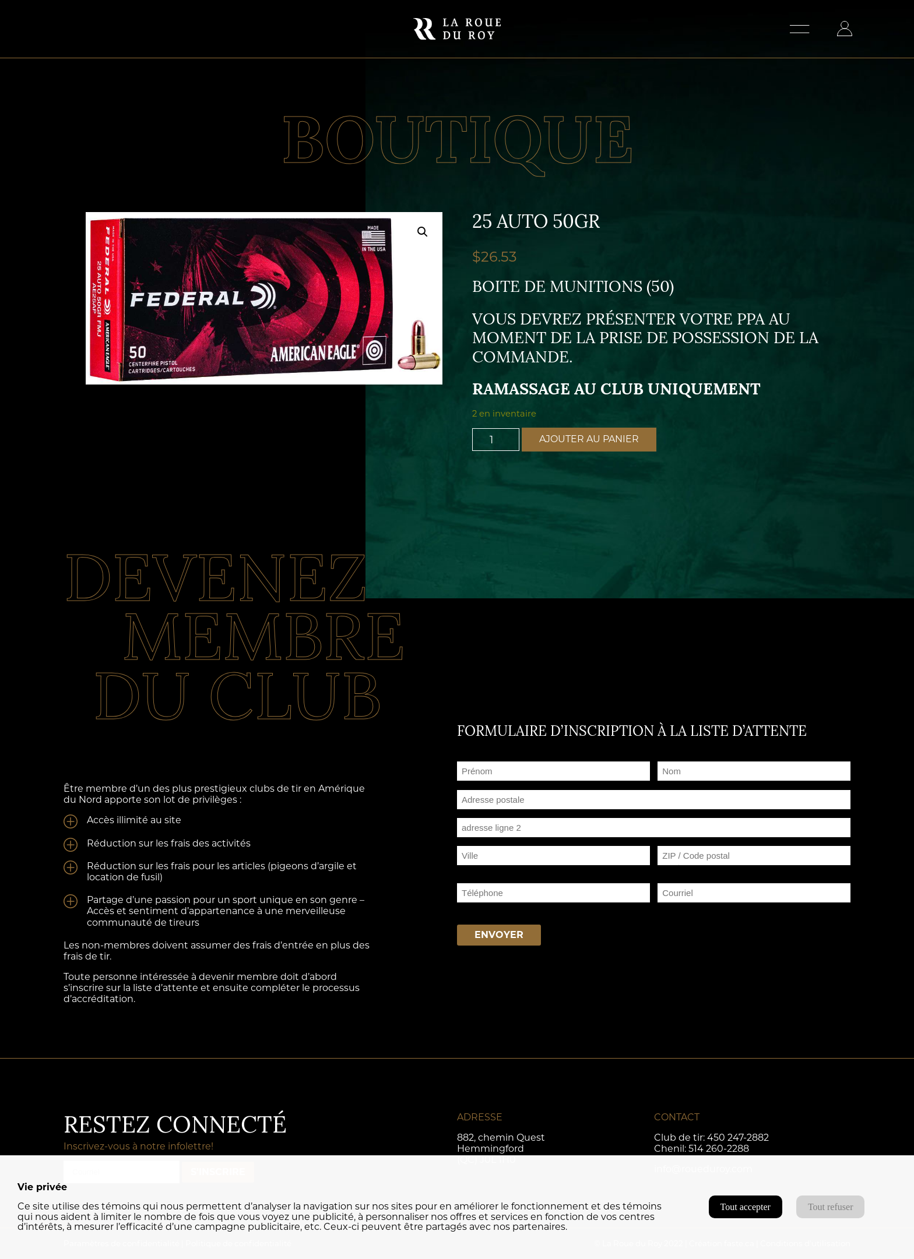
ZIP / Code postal (694, 869)
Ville (465, 869)
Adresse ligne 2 (487, 841)
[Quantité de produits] (496, 439)
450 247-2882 (738, 1137)
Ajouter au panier (589, 439)
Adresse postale (489, 813)
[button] (422, 231)
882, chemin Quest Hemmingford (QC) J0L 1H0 (501, 1148)
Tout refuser (830, 1207)
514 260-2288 (718, 1148)
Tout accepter (745, 1207)
